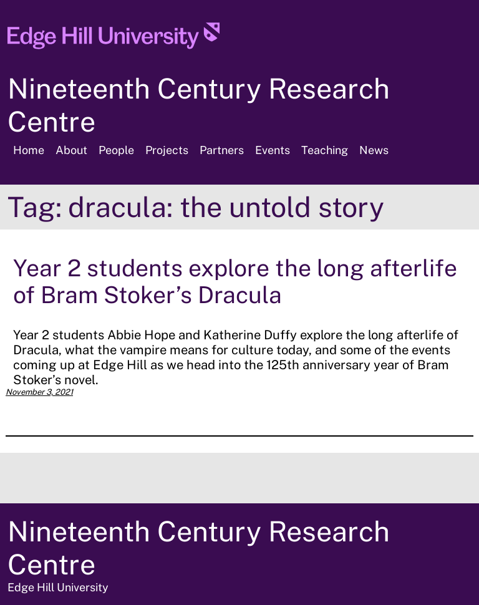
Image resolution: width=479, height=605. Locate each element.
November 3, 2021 (39, 392)
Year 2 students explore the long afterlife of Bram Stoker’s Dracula (235, 281)
